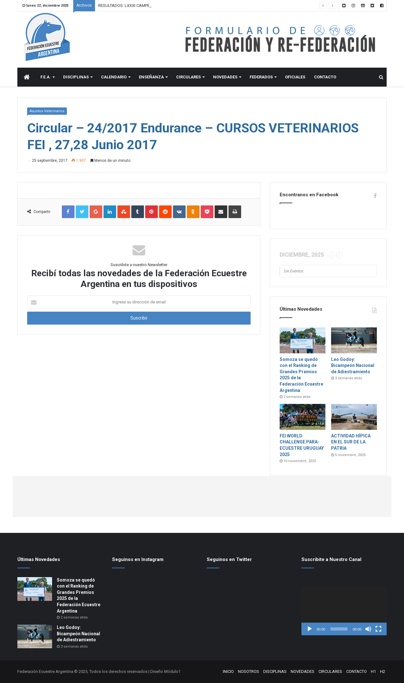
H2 (382, 671)
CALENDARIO (114, 77)
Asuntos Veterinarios (47, 111)
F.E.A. (45, 77)
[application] (344, 611)
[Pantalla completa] (378, 629)
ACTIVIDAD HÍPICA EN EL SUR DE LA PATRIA (351, 442)
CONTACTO (325, 77)
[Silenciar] (368, 629)
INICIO (228, 671)
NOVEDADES (225, 77)
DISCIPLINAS (76, 77)
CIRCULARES (188, 77)
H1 (373, 671)
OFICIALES (295, 77)
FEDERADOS (261, 77)
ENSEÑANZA (151, 77)
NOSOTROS (248, 671)
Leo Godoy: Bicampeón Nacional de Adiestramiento (352, 365)
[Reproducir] (309, 629)
